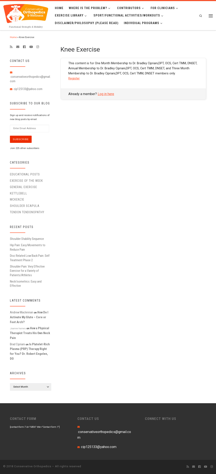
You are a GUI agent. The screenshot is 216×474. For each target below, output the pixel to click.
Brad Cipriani (17, 344)
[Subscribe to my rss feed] (11, 47)
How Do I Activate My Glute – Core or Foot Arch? (29, 317)
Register (74, 78)
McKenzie (17, 199)
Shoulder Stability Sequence (27, 239)
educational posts (25, 174)
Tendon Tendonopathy (27, 212)
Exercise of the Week (26, 181)
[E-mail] (17, 47)
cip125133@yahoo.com (28, 89)
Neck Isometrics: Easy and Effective (26, 284)
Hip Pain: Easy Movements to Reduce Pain (27, 247)
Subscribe (21, 139)
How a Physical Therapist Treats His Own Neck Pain (30, 333)
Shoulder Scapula (24, 206)
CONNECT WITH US (160, 419)
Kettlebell (18, 193)
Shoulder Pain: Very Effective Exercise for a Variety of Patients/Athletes (27, 271)
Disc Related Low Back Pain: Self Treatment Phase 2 (30, 258)
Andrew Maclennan (21, 312)
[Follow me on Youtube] (31, 47)
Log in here (106, 94)
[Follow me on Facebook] (24, 47)
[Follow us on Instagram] (37, 47)
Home (13, 37)
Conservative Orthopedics (32, 466)
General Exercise (23, 187)
